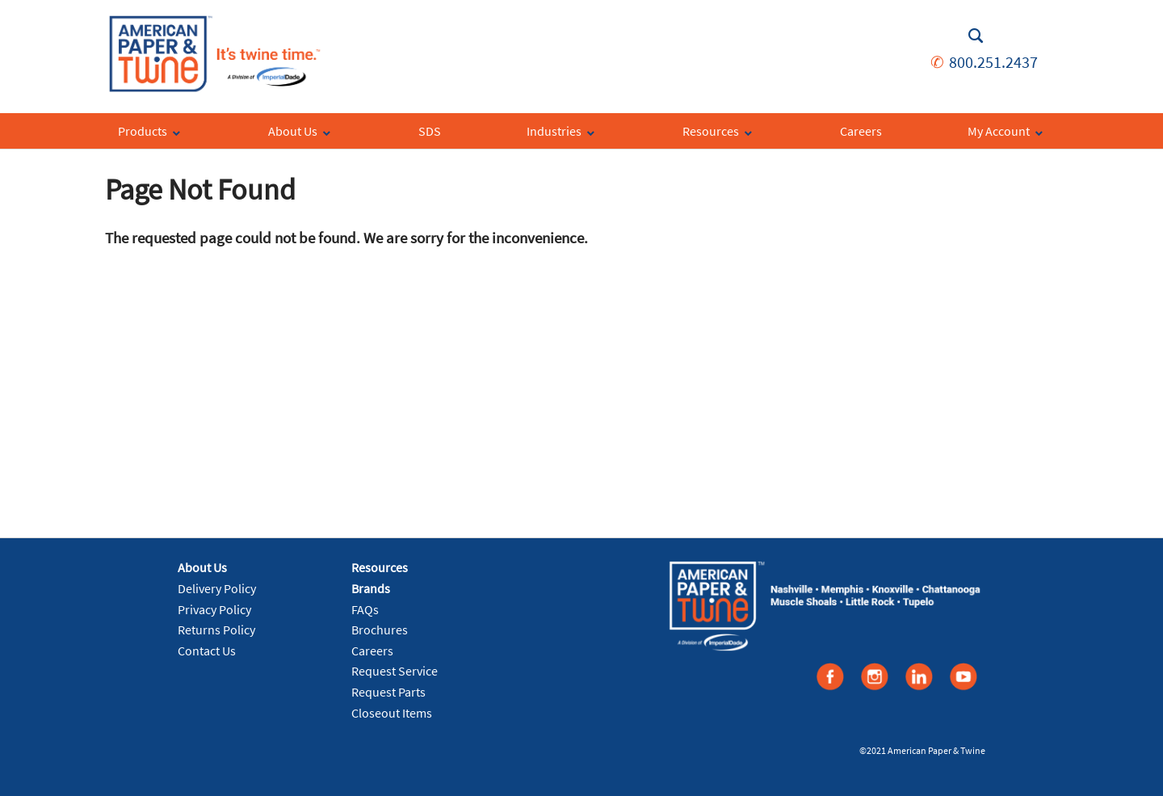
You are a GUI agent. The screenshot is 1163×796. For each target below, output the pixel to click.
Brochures (379, 629)
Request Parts (388, 692)
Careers (372, 650)
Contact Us (207, 650)
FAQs (365, 609)
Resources (379, 567)
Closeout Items (391, 713)
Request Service (394, 671)
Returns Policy (216, 629)
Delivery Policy (217, 588)
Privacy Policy (214, 609)
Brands (370, 588)
